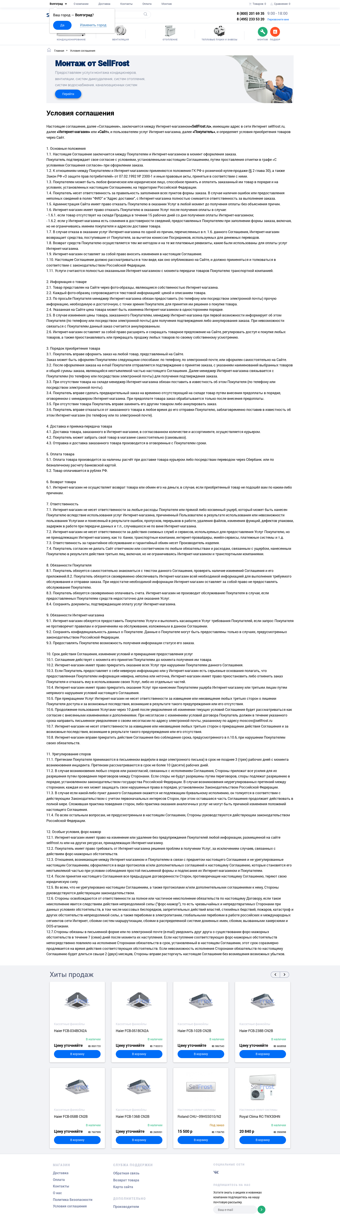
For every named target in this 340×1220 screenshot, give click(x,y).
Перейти (68, 94)
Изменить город (93, 25)
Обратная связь (126, 1173)
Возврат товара (126, 1180)
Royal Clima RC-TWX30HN (259, 1116)
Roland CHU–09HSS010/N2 (199, 1116)
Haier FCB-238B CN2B (256, 1030)
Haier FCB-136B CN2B (132, 1116)
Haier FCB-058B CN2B (71, 1116)
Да (62, 25)
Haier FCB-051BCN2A (132, 1030)
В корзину (77, 1054)
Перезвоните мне (278, 19)
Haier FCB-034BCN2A (70, 1030)
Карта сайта (123, 1187)
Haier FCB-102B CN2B (194, 1030)
